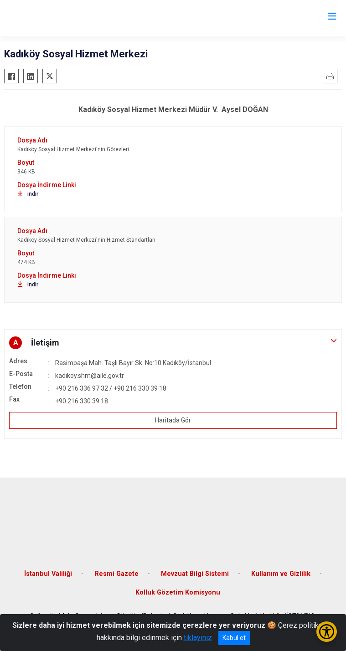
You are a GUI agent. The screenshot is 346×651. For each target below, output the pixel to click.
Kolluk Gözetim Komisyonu (177, 592)
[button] (173, 342)
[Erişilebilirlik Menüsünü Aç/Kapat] (326, 631)
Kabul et (234, 637)
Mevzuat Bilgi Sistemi (195, 574)
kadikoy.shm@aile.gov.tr (89, 375)
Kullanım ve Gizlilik (280, 574)
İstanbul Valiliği (48, 574)
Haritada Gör (173, 420)
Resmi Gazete (116, 574)
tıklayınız (198, 637)
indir (27, 194)
